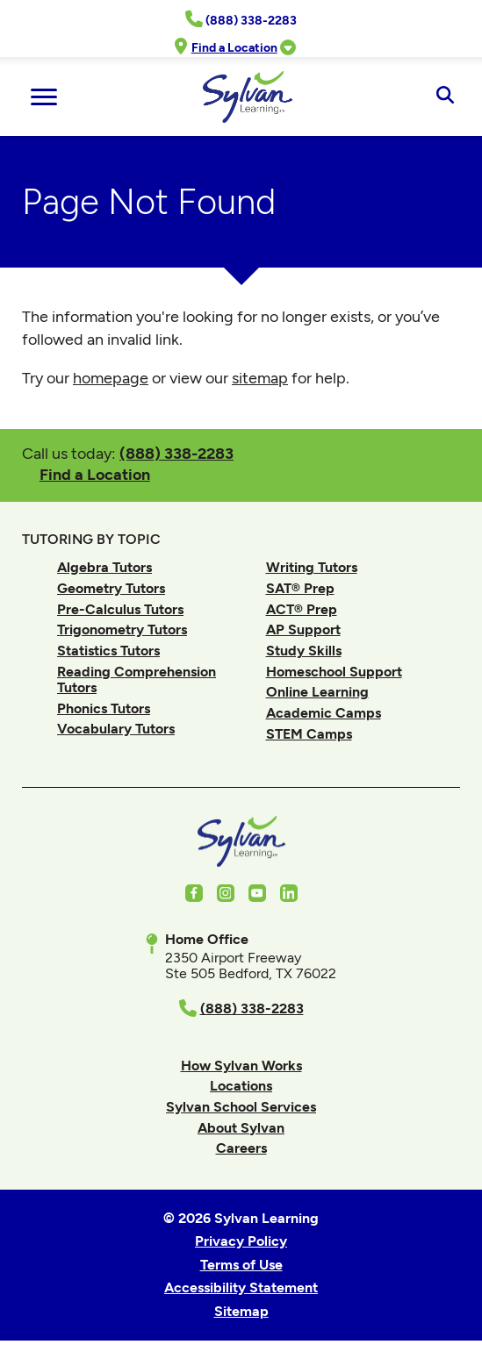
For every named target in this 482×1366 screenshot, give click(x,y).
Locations (241, 1085)
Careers (241, 1148)
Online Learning (317, 691)
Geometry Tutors (111, 588)
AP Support (303, 629)
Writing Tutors (311, 567)
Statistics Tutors (108, 650)
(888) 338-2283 (176, 453)
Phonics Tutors (103, 708)
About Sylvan (241, 1127)
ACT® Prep (301, 609)
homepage (110, 378)
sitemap (260, 378)
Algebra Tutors (104, 567)
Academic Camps (323, 712)
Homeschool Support (334, 671)
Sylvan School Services (241, 1106)
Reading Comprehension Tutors (136, 679)
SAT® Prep (300, 588)
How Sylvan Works (241, 1065)
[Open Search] (444, 96)
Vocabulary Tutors (116, 728)
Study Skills (304, 650)
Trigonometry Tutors (122, 629)
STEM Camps (309, 734)
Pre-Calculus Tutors (120, 609)
